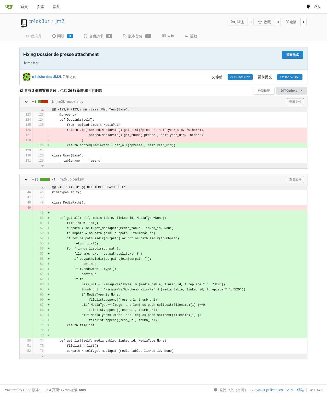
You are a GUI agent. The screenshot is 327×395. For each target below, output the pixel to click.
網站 (300, 390)
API (290, 390)
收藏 (264, 22)
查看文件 (295, 102)
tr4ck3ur (39, 21)
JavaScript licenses (267, 390)
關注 (237, 22)
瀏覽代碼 (292, 55)
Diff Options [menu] (291, 91)
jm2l (60, 21)
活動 (190, 36)
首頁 (24, 7)
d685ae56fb (240, 77)
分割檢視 (264, 91)
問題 (62, 36)
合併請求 (98, 36)
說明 (57, 7)
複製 (291, 22)
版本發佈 (137, 36)
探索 (40, 7)
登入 (314, 7)
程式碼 (33, 36)
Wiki (168, 36)
